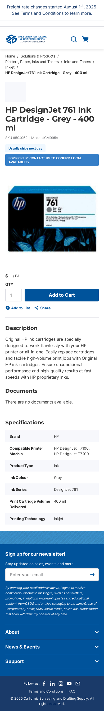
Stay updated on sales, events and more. (39, 563)
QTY (9, 284)
